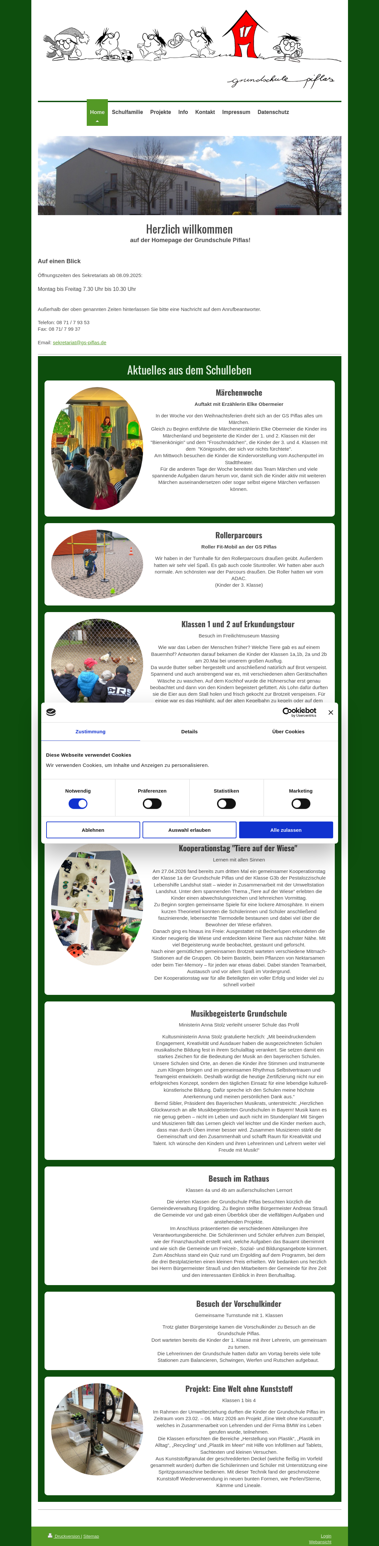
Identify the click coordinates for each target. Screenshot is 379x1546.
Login (326, 1535)
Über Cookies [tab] (288, 731)
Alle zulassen (285, 830)
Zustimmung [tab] (91, 731)
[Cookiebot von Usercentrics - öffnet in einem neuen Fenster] (287, 712)
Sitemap (91, 1536)
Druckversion (64, 1536)
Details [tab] (189, 731)
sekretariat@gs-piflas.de (79, 342)
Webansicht (320, 1541)
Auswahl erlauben (189, 830)
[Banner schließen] (331, 712)
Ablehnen (93, 830)
